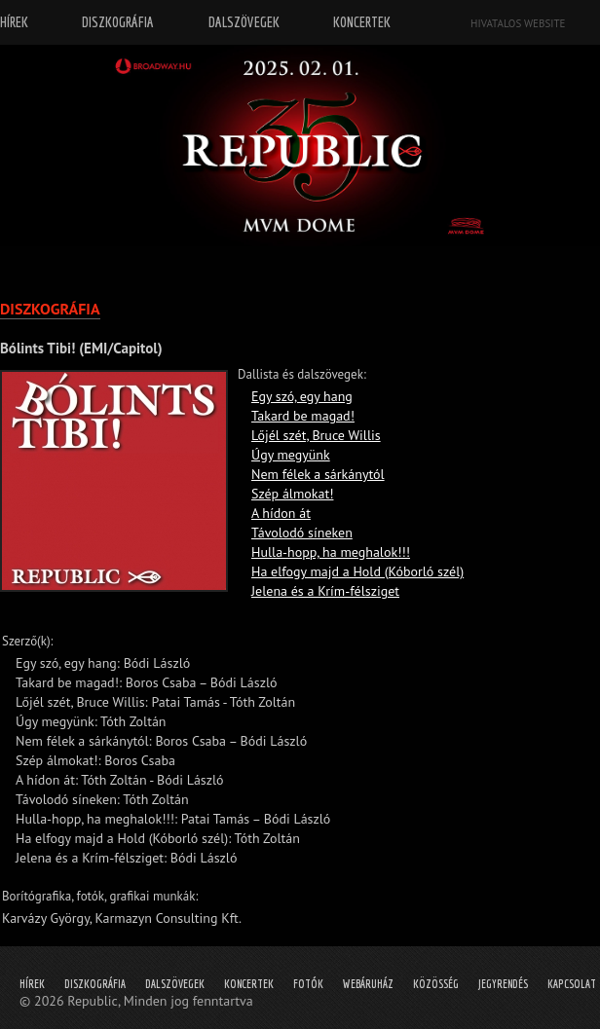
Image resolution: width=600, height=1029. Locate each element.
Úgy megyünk (290, 454)
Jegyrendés (503, 983)
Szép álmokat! (292, 493)
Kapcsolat (571, 983)
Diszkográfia (95, 983)
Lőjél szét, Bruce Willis (316, 435)
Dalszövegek (175, 983)
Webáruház (368, 983)
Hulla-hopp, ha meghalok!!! (330, 552)
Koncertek (249, 983)
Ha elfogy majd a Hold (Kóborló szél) (357, 571)
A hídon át (281, 513)
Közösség (436, 983)
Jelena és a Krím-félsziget (325, 591)
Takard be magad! (303, 415)
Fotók (308, 983)
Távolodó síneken (302, 532)
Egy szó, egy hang (302, 396)
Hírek (32, 983)
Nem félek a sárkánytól (318, 474)
